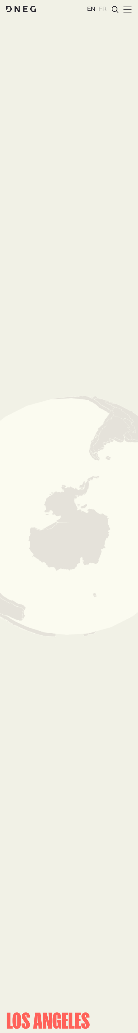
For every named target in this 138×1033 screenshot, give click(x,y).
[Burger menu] (127, 9)
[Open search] (115, 9)
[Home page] (21, 9)
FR (103, 9)
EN (91, 9)
